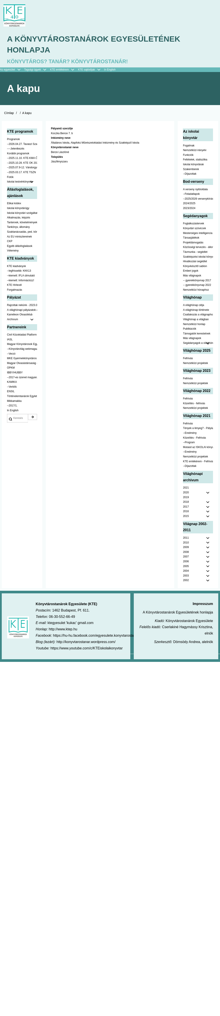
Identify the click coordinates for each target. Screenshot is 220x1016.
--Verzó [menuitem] (11, 353)
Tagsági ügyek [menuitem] (37, 69)
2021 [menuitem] (186, 487)
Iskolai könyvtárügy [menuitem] (18, 208)
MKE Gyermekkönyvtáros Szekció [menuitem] (22, 358)
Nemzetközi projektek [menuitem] (195, 363)
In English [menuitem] (110, 69)
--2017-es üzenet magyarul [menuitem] (22, 377)
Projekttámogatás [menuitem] (193, 242)
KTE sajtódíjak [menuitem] (86, 69)
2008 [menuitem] (186, 552)
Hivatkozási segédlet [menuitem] (195, 261)
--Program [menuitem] (189, 442)
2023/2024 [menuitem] (189, 208)
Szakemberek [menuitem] (191, 169)
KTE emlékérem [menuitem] (64, 69)
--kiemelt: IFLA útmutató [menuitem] (21, 275)
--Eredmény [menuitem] (190, 432)
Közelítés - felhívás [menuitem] (194, 403)
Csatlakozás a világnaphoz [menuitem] (198, 314)
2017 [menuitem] (186, 506)
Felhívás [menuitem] (188, 358)
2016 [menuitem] (186, 511)
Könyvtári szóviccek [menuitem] (194, 228)
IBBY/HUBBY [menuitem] (15, 372)
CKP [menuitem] (9, 241)
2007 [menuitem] (186, 556)
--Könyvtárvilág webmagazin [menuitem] (22, 348)
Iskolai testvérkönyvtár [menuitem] (22, 181)
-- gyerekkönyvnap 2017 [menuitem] (197, 280)
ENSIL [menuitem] (11, 391)
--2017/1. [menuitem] (12, 405)
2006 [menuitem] (186, 561)
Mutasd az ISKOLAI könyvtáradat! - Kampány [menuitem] (198, 447)
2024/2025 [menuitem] (189, 203)
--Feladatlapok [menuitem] (191, 193)
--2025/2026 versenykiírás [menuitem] (198, 198)
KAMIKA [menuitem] (12, 381)
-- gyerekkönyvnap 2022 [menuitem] (197, 285)
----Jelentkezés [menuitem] (15, 148)
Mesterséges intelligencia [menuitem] (197, 233)
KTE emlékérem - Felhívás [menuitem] (198, 461)
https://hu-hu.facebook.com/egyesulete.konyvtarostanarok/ (98, 635)
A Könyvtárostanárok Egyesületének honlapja (93, 44)
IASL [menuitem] (10, 339)
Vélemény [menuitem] (13, 250)
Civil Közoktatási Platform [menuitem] (22, 334)
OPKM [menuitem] (11, 367)
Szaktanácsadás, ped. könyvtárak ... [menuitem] (22, 231)
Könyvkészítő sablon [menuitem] (195, 266)
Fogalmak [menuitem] (188, 145)
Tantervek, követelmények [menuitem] (22, 222)
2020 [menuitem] (186, 492)
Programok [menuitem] (13, 139)
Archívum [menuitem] (22, 319)
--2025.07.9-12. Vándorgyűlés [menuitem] (22, 167)
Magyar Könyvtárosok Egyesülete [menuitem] (22, 344)
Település (57, 156)
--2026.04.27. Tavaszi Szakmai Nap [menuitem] (22, 144)
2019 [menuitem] (186, 497)
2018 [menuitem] (186, 501)
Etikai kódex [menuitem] (14, 203)
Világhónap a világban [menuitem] (196, 319)
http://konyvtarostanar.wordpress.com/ (86, 642)
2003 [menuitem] (186, 575)
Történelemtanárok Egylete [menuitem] (22, 396)
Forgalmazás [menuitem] (14, 289)
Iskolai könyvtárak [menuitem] (193, 164)
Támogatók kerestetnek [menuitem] (196, 333)
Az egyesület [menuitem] (12, 69)
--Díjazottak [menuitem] (189, 173)
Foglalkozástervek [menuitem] (193, 223)
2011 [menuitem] (186, 537)
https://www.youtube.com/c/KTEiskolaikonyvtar (86, 648)
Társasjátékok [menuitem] (191, 237)
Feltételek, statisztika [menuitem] (195, 159)
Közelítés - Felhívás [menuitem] (194, 437)
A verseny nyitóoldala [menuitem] (195, 189)
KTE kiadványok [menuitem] (16, 266)
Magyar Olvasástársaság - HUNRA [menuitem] (22, 363)
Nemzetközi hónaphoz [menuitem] (196, 289)
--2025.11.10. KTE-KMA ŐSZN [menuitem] (22, 158)
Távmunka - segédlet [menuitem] (195, 251)
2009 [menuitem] (186, 547)
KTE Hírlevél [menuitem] (14, 285)
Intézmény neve (60, 137)
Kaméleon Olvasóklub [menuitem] (20, 314)
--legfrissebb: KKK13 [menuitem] (19, 270)
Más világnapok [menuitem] (192, 275)
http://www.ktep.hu (63, 629)
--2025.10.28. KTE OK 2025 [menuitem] (22, 162)
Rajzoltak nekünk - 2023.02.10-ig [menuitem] (22, 305)
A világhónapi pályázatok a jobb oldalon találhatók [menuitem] (22, 309)
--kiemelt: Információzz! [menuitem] (20, 280)
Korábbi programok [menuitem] (18, 153)
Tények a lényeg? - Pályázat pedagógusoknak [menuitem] (198, 428)
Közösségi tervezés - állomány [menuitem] (198, 247)
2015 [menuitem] (186, 516)
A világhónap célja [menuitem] (193, 305)
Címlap (9, 113)
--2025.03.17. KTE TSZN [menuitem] (21, 172)
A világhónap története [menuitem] (196, 309)
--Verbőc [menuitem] (12, 386)
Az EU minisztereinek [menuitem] (19, 236)
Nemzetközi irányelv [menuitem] (194, 150)
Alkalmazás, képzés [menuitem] (18, 217)
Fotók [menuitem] (10, 177)
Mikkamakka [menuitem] (14, 401)
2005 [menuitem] (186, 566)
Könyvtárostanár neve (65, 147)
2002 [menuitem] (186, 580)
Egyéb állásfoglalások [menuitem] (19, 246)
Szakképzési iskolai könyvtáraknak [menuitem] (198, 256)
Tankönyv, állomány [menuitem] (18, 227)
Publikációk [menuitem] (189, 328)
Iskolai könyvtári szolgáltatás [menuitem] (22, 212)
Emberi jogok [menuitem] (190, 270)
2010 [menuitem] (186, 542)
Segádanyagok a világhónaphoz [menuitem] (198, 343)
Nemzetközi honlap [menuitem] (194, 324)
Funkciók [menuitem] (188, 154)
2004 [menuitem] (186, 570)
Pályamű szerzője (62, 128)
